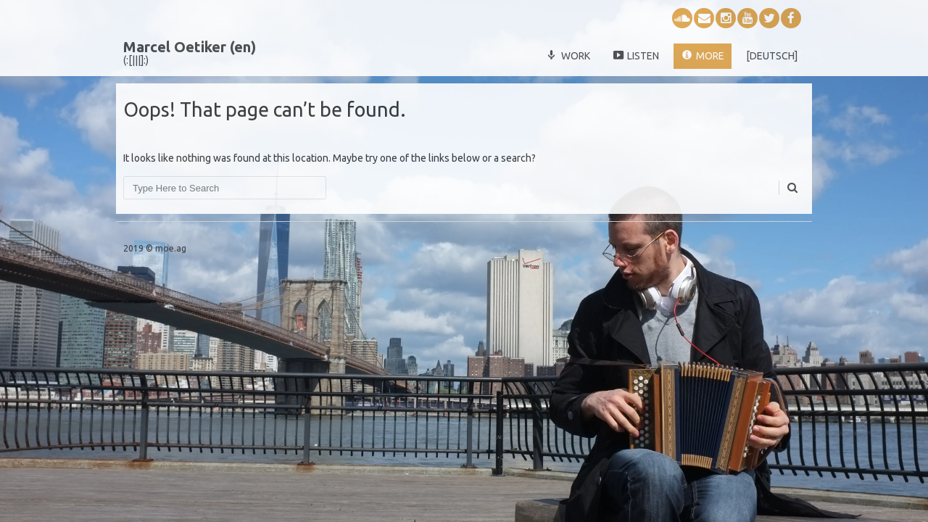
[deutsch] (772, 56)
